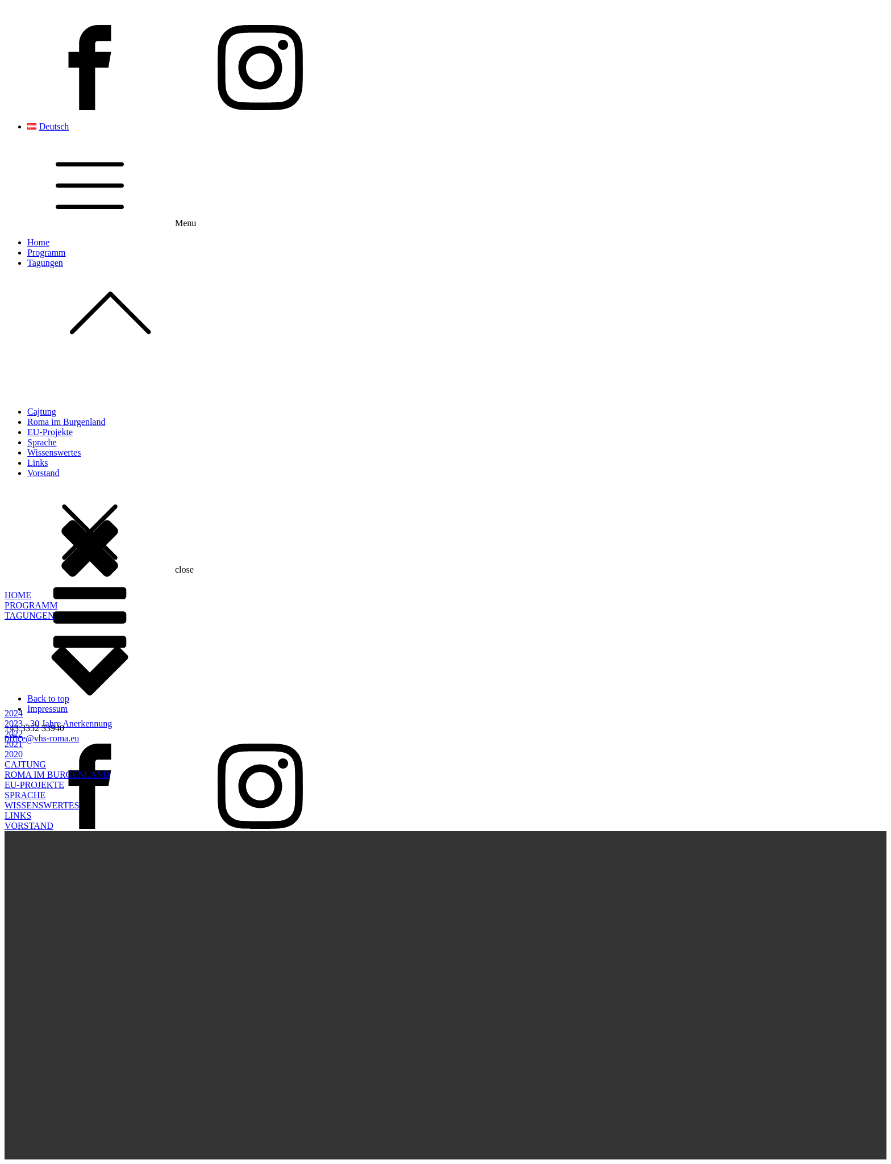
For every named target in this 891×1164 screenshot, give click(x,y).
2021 (14, 744)
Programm (46, 252)
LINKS (18, 815)
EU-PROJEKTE (34, 785)
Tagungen (456, 307)
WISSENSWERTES (42, 805)
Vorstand (43, 473)
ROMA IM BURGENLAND (57, 774)
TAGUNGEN (30, 615)
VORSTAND (29, 826)
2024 (14, 713)
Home (38, 242)
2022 (14, 734)
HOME (18, 595)
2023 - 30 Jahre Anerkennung (58, 723)
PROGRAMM (31, 605)
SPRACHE (25, 795)
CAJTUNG (25, 764)
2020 (14, 754)
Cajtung (41, 411)
